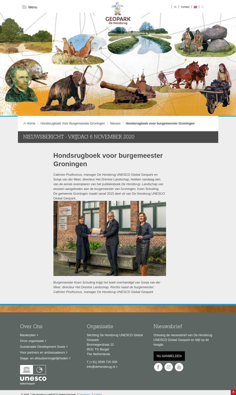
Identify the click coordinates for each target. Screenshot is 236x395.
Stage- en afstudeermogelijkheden (44, 316)
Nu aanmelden (169, 314)
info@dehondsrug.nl (101, 325)
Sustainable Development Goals (42, 305)
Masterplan (28, 293)
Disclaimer (84, 353)
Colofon (97, 353)
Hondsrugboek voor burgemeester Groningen (73, 82)
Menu (29, 7)
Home (29, 82)
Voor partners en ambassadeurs (42, 311)
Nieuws (115, 82)
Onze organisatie (32, 299)
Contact (185, 6)
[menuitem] (195, 6)
